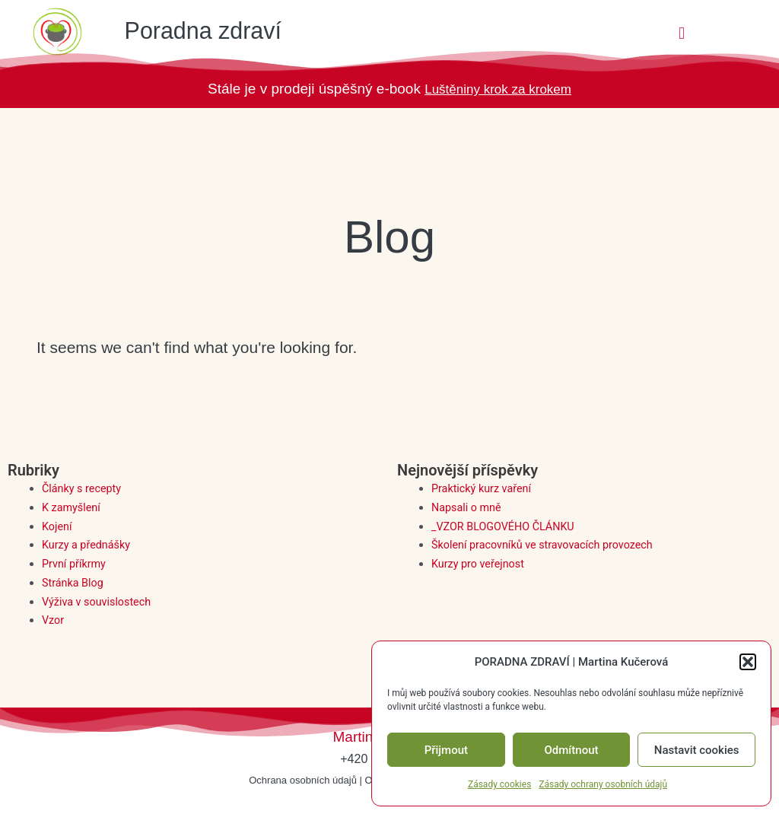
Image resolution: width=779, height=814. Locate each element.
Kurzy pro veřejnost (480, 564)
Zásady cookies (499, 784)
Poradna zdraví (220, 29)
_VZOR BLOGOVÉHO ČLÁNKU (505, 526)
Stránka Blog (74, 583)
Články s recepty (83, 488)
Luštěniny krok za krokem (498, 89)
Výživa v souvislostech (99, 602)
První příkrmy (75, 564)
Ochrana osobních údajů (303, 780)
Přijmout (446, 750)
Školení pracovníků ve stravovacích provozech (547, 545)
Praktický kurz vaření (483, 488)
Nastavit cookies (696, 750)
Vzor (53, 620)
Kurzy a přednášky (88, 545)
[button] (747, 661)
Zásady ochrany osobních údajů (603, 784)
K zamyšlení (72, 507)
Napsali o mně (467, 507)
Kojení (57, 526)
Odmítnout (572, 750)
